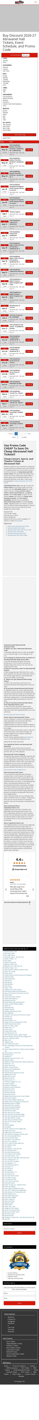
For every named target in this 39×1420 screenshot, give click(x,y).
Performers (7, 94)
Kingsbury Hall (9, 1035)
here (5, 649)
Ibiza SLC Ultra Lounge (11, 1019)
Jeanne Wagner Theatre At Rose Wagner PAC (18, 1029)
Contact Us (11, 1312)
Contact (32, 1359)
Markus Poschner (8, 98)
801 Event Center (10, 946)
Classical (5, 67)
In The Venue (8, 1022)
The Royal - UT (9, 1160)
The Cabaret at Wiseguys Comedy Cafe (16, 1127)
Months (6, 108)
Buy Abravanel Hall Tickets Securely (14, 707)
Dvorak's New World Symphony (12, 104)
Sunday (5, 76)
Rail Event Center (10, 1082)
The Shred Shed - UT (11, 1165)
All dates (7, 122)
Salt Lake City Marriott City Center (14, 1109)
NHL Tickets (25, 1365)
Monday (5, 78)
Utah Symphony (7, 97)
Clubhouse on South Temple (13, 982)
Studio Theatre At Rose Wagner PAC (15, 1122)
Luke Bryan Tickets (13, 1343)
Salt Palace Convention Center (13, 1113)
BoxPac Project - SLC (11, 961)
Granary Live (8, 1010)
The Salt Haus (9, 1161)
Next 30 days (7, 130)
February (5, 112)
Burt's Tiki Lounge (10, 964)
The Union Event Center (12, 1169)
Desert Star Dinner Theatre (13, 990)
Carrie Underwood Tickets (15, 1347)
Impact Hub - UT (9, 1020)
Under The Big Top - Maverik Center (15, 1178)
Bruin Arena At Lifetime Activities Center (16, 963)
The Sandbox (8, 1163)
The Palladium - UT (10, 1156)
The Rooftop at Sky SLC (12, 1158)
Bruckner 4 (6, 102)
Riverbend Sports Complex (12, 1096)
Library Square (9, 1048)
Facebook (11, 1316)
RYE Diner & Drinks (10, 1104)
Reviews (21, 1369)
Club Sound (8, 979)
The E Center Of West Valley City (14, 1136)
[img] (19, 856)
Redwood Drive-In (10, 1087)
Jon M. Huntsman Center (12, 1031)
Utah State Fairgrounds (11, 1189)
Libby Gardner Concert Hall (12, 1046)
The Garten (8, 1140)
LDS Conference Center (12, 1037)
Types (5, 58)
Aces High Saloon (10, 948)
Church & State (9, 970)
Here (28, 512)
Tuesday (5, 79)
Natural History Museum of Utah (14, 1066)
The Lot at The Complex (12, 1154)
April (4, 116)
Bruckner (5, 100)
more (4, 85)
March (5, 114)
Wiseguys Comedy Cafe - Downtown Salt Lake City (19, 1210)
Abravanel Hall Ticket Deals (16, 525)
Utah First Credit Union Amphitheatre (15, 1183)
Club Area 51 (8, 973)
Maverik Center (9, 1053)
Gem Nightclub (9, 1006)
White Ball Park (9, 1208)
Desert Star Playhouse (11, 991)
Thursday (5, 83)
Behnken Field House (11, 957)
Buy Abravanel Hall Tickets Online (17, 528)
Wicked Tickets (11, 1349)
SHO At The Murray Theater (13, 1114)
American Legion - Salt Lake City (14, 950)
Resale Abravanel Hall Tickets (16, 521)
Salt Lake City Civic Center (12, 1105)
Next (29, 427)
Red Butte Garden (10, 1085)
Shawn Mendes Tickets (14, 1337)
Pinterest (11, 1325)
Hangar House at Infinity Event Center (16, 1015)
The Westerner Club (10, 1172)
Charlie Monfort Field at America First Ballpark (18, 968)
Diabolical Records (10, 993)
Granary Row (8, 1011)
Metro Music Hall (10, 1058)
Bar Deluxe (8, 954)
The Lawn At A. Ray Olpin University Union (17, 1151)
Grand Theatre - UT (10, 1013)
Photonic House (9, 1071)
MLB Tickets (17, 1367)
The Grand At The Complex (13, 1147)
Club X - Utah (8, 981)
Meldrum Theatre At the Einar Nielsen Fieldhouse (19, 1055)
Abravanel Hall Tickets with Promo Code (19, 523)
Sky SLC (7, 1116)
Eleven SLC (8, 999)
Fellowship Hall (9, 1001)
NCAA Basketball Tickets (22, 1363)
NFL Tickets (25, 1361)
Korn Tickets (10, 1335)
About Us (11, 1310)
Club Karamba (9, 977)
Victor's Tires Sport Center (12, 1203)
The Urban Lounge (10, 1170)
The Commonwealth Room (13, 1129)
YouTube (11, 1323)
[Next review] (33, 882)
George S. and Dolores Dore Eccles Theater (17, 1008)
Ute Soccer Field (9, 1194)
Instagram (11, 1314)
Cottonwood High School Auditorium (15, 984)
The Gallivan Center (10, 1138)
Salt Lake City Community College (14, 1107)
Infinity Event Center (10, 1024)
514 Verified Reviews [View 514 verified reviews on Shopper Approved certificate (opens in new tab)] (19, 859)
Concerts (5, 60)
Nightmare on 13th (10, 1067)
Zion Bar (7, 1212)
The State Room (9, 1167)
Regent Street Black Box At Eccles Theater (17, 1089)
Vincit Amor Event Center (12, 1205)
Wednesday (6, 81)
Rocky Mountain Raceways (12, 1100)
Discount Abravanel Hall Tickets (17, 526)
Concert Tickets (30, 1367)
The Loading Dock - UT (11, 1152)
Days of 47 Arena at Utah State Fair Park (17, 986)
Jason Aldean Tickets (13, 1341)
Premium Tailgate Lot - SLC (13, 1075)
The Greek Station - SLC (12, 1149)
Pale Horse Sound (10, 1069)
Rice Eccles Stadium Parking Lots (14, 1093)
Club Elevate (8, 975)
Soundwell (8, 1120)
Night (4, 90)
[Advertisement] (19, 549)
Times (5, 87)
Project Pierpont (9, 1076)
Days (4, 73)
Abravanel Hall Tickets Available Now (15, 763)
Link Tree (11, 1320)
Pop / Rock (6, 71)
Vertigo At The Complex (12, 1201)
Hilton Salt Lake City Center (13, 1017)
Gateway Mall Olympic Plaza (13, 1004)
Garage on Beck (9, 1002)
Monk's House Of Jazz (11, 1060)
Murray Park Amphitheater (12, 1062)
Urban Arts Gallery (10, 1179)
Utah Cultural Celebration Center (14, 1181)
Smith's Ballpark (9, 1118)
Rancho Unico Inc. (10, 1084)
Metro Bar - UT (9, 1057)
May (4, 118)
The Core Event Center (11, 1131)
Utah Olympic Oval (10, 1187)
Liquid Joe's (8, 1049)
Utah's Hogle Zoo (10, 1192)
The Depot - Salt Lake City (12, 1132)
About (6, 1359)
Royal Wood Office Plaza (12, 1102)
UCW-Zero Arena (10, 1176)
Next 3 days (6, 126)
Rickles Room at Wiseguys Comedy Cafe (16, 1095)
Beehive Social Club (10, 955)
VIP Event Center (9, 1207)
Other (4, 62)
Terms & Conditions (19, 1359)
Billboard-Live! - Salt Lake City (13, 959)
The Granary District (10, 1143)
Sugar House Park (10, 1123)
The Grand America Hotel (12, 1145)
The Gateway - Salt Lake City (13, 1142)
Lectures (5, 69)
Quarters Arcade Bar (11, 1078)
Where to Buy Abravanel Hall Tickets (18, 519)
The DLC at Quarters (11, 1134)
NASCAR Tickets (11, 1345)
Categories (7, 65)
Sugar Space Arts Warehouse (13, 1125)
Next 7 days (6, 128)
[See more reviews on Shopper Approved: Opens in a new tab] (16, 895)
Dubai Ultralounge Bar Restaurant (14, 995)
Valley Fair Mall (9, 1196)
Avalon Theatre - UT (11, 952)
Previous (11, 427)
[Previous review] (6, 882)
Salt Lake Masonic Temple (12, 1111)
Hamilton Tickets (12, 1339)
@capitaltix (19, 514)
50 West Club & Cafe (11, 944)
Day (4, 92)
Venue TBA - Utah (10, 1199)
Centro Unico (8, 966)
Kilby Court (8, 1033)
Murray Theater (9, 1064)
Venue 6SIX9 (8, 1198)
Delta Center (8, 988)
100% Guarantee (12, 1361)
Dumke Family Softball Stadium (14, 997)
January (5, 111)
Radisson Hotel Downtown (12, 1080)
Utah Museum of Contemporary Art (15, 1185)
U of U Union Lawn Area (12, 1174)
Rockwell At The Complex (12, 1098)
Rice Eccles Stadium (10, 1091)
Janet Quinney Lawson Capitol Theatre (16, 1028)
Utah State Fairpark (10, 1190)
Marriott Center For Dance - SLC (14, 1051)
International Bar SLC (11, 1026)
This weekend (7, 125)
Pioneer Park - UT (10, 1073)
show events (19, 430)
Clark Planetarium (10, 972)
